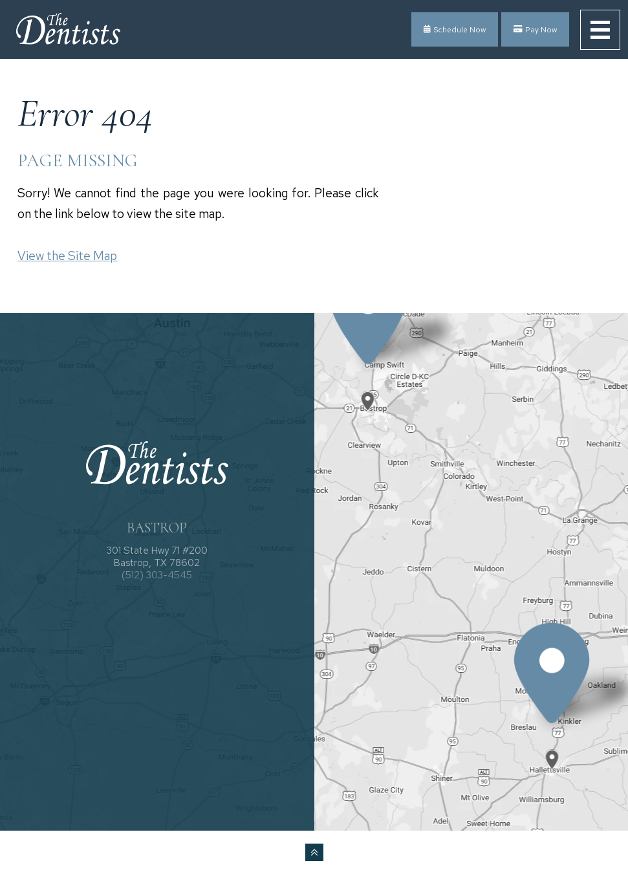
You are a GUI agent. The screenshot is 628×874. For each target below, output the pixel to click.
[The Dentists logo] (68, 30)
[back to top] (314, 852)
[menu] (600, 30)
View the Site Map (67, 256)
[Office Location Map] (368, 390)
